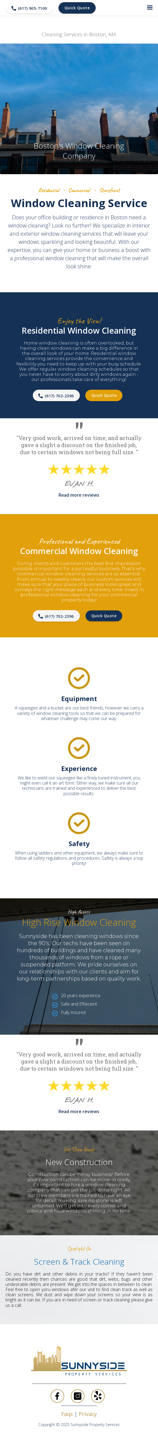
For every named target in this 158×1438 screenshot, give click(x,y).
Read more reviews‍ (78, 495)
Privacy (88, 1414)
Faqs (67, 1414)
